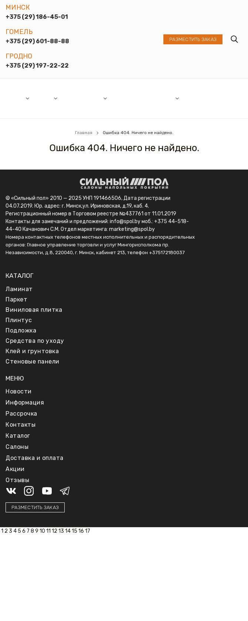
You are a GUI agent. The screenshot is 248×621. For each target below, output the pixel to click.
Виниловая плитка (34, 309)
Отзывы (220, 98)
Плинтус (19, 320)
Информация (157, 98)
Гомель (19, 32)
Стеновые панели (33, 361)
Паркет (16, 299)
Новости (72, 98)
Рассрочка (124, 98)
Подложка (21, 330)
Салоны (15, 98)
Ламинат (19, 289)
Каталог (43, 98)
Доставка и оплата (195, 98)
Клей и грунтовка (32, 351)
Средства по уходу (35, 340)
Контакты (20, 424)
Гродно (19, 56)
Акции (94, 98)
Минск (18, 7)
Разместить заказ (193, 39)
